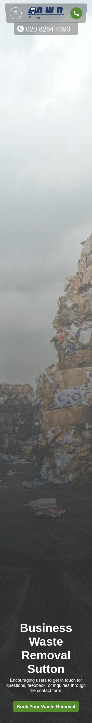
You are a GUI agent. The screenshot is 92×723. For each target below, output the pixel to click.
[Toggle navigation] (16, 13)
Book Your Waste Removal (46, 706)
